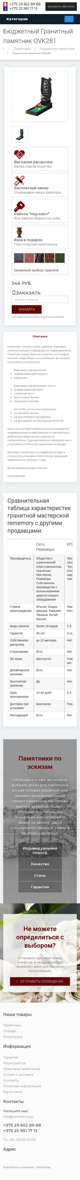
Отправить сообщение (40, 981)
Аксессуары (13, 1037)
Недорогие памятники (57, 49)
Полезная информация (22, 1086)
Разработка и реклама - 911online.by (27, 1167)
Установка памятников (21, 1069)
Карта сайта (12, 1092)
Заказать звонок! (61, 6)
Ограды (9, 1031)
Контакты (11, 1080)
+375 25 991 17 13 (24, 8)
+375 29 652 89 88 (25, 4)
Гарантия (10, 1057)
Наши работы (14, 1063)
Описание (40, 336)
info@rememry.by (18, 1117)
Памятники (22, 49)
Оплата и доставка (18, 1075)
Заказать (26, 309)
